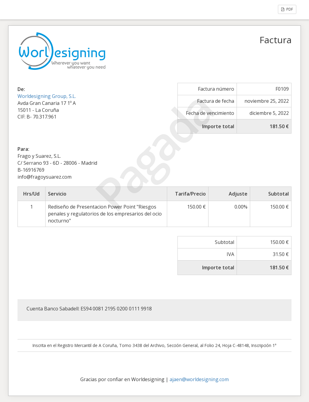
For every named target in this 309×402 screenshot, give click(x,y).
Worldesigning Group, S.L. (47, 96)
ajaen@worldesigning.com (199, 379)
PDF (287, 9)
